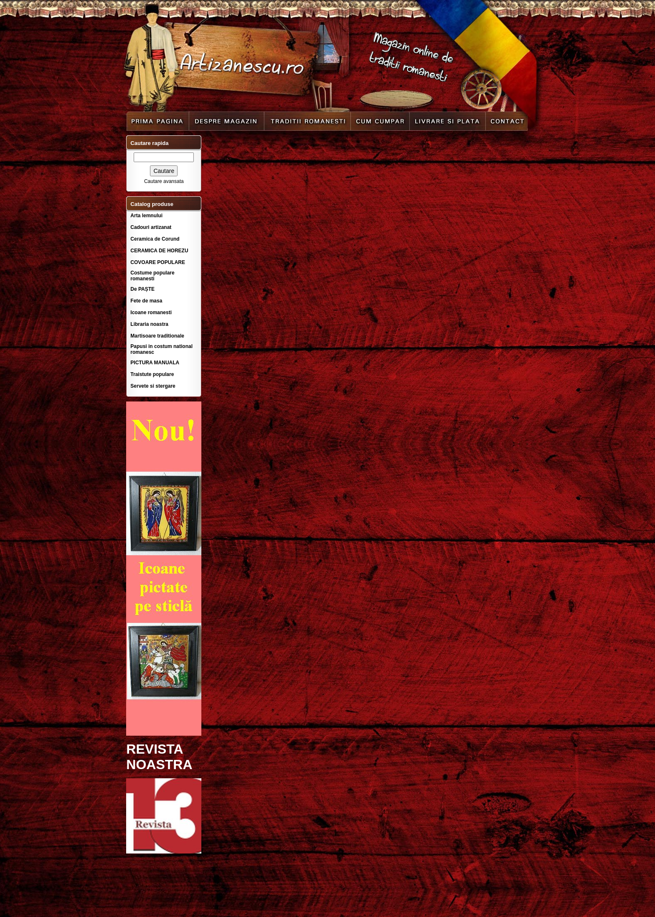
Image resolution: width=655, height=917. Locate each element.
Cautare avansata (164, 181)
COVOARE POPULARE (157, 262)
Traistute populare (152, 374)
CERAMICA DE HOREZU (159, 251)
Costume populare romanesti (152, 276)
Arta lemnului (146, 215)
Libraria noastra (149, 324)
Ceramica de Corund (154, 239)
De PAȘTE (142, 289)
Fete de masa (146, 301)
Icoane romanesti (151, 312)
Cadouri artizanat (150, 227)
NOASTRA (159, 764)
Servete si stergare (152, 386)
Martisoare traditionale (157, 336)
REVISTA (154, 749)
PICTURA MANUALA (154, 363)
